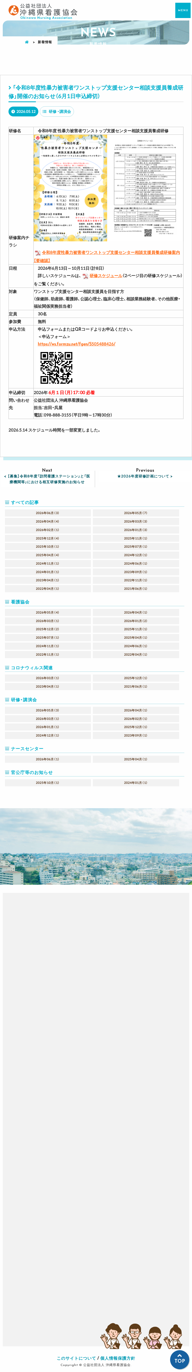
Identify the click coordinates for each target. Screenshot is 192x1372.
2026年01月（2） (136, 620)
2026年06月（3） (48, 513)
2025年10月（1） (48, 546)
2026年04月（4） (48, 521)
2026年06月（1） (48, 759)
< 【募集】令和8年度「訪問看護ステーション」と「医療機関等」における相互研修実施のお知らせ (47, 478)
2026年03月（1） (48, 620)
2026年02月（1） (48, 529)
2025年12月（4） (48, 538)
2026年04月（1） (136, 612)
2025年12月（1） (136, 678)
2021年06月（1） (136, 588)
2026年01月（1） (48, 727)
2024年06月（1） (136, 563)
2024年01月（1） (48, 572)
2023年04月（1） (48, 580)
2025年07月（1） (136, 546)
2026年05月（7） (136, 513)
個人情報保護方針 (117, 1358)
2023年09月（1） (136, 572)
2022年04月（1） (48, 588)
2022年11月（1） (136, 580)
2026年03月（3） (136, 521)
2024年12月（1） (136, 555)
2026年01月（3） (136, 529)
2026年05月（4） (48, 612)
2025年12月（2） (48, 629)
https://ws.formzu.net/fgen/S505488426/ (76, 344)
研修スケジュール (101, 275)
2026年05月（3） (48, 710)
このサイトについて (76, 1358)
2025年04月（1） (136, 637)
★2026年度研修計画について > (145, 476)
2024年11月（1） (48, 563)
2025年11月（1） (136, 538)
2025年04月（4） (48, 555)
